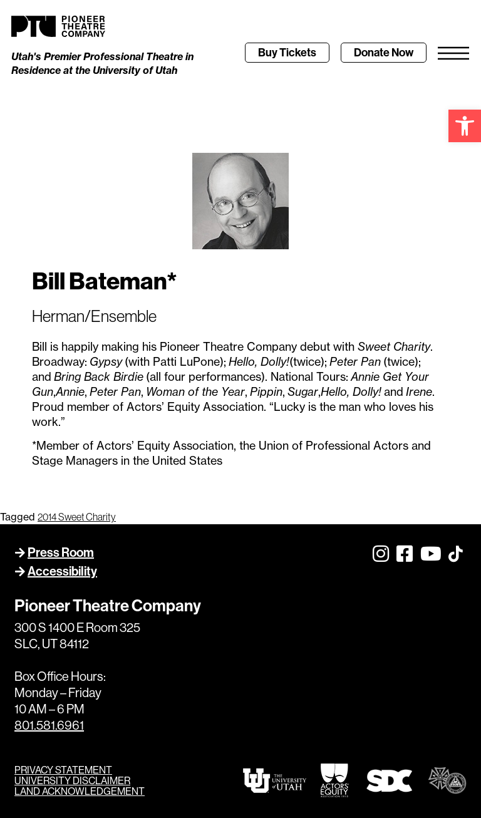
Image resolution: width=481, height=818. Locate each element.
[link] (464, 126)
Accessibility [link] (62, 571)
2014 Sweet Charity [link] (77, 516)
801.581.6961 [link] (49, 725)
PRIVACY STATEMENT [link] (63, 770)
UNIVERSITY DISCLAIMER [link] (72, 781)
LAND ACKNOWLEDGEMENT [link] (79, 791)
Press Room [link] (61, 552)
